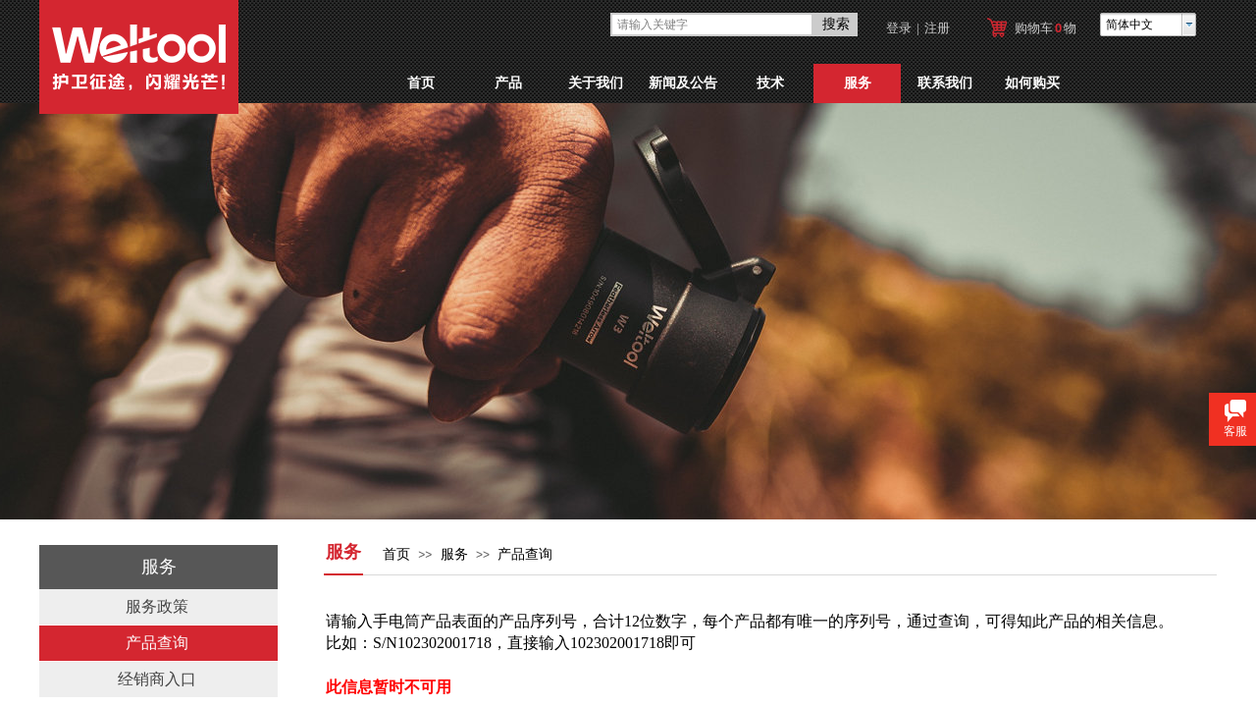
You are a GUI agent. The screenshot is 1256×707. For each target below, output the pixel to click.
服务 (857, 83)
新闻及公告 (683, 83)
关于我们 (595, 83)
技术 (770, 83)
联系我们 (944, 83)
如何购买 (1032, 83)
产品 (508, 83)
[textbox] (711, 24)
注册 (937, 28)
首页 (421, 83)
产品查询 (524, 554)
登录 (899, 28)
